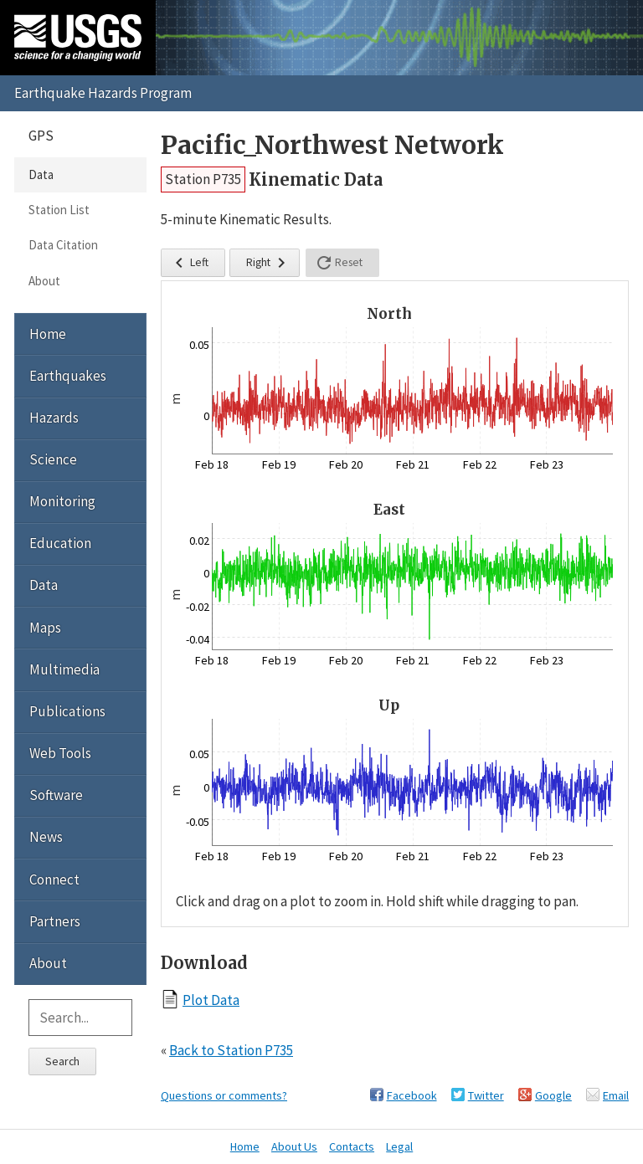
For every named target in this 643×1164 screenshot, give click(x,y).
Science (53, 459)
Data (41, 174)
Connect (54, 879)
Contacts (351, 1146)
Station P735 (203, 179)
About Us (294, 1146)
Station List (59, 210)
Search (62, 1061)
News (46, 837)
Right (268, 263)
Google (553, 1095)
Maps (45, 627)
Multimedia (64, 669)
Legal (399, 1146)
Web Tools (60, 753)
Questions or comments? (224, 1095)
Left (188, 263)
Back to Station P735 (231, 1050)
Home (47, 334)
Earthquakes (67, 376)
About (44, 281)
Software (56, 795)
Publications (67, 711)
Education (60, 543)
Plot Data (211, 999)
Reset (338, 263)
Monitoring (62, 501)
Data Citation (63, 245)
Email (616, 1095)
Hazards (54, 417)
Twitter (486, 1095)
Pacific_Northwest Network (332, 145)
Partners (54, 921)
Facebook (412, 1095)
